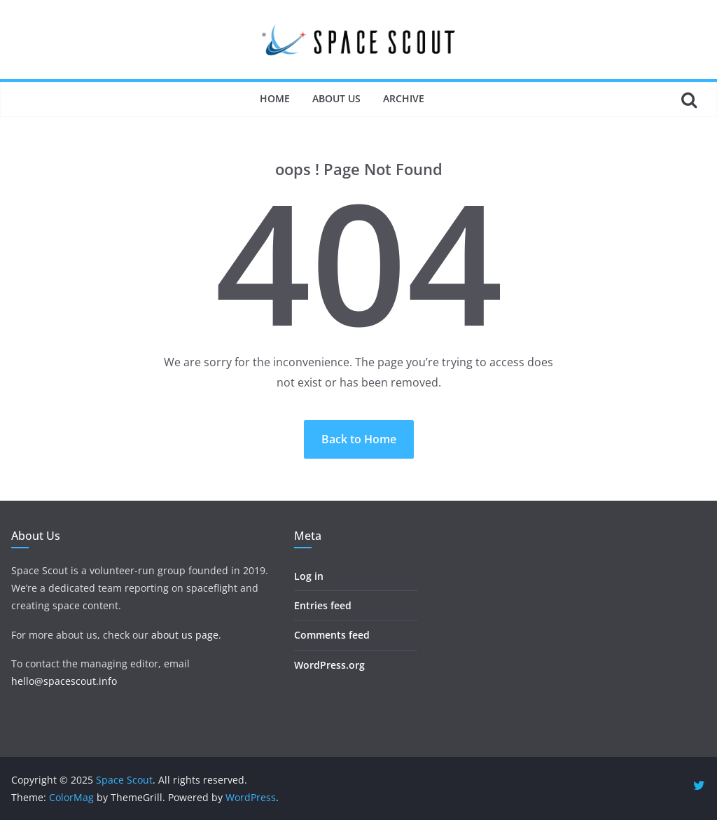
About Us (336, 98)
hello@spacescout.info (64, 681)
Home (275, 98)
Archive (403, 98)
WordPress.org (329, 665)
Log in (308, 576)
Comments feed (332, 634)
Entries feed (322, 605)
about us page (184, 634)
